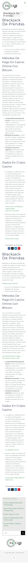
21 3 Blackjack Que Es (12, 450)
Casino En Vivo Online (12, 210)
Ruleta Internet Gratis (12, 238)
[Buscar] (23, 533)
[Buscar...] (12, 533)
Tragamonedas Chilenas (9, 283)
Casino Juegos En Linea (11, 514)
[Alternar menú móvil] (25, 3)
